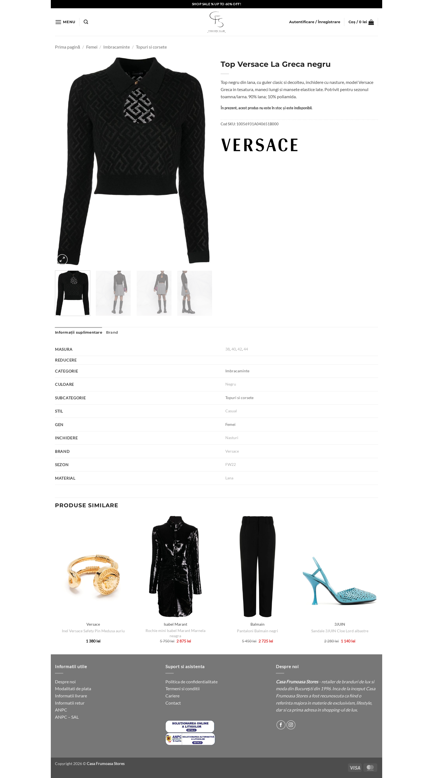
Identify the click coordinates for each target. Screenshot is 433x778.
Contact (173, 702)
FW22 (230, 464)
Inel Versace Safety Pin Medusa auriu (93, 630)
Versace (232, 451)
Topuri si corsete (151, 46)
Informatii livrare (71, 695)
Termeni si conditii (182, 688)
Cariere (172, 695)
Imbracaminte (116, 46)
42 (239, 349)
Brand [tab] (112, 332)
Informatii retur (70, 702)
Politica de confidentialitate (191, 681)
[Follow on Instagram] (290, 724)
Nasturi (231, 437)
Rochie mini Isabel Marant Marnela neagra (175, 633)
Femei (91, 46)
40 (233, 349)
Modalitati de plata (73, 688)
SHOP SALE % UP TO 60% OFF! (216, 4)
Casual (231, 410)
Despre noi (65, 681)
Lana (229, 478)
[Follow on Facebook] (281, 724)
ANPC (61, 709)
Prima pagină (67, 46)
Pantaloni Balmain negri (257, 630)
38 (227, 349)
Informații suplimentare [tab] (78, 332)
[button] (65, 22)
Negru (230, 384)
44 (246, 349)
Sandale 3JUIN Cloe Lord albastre (339, 630)
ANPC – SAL (67, 716)
